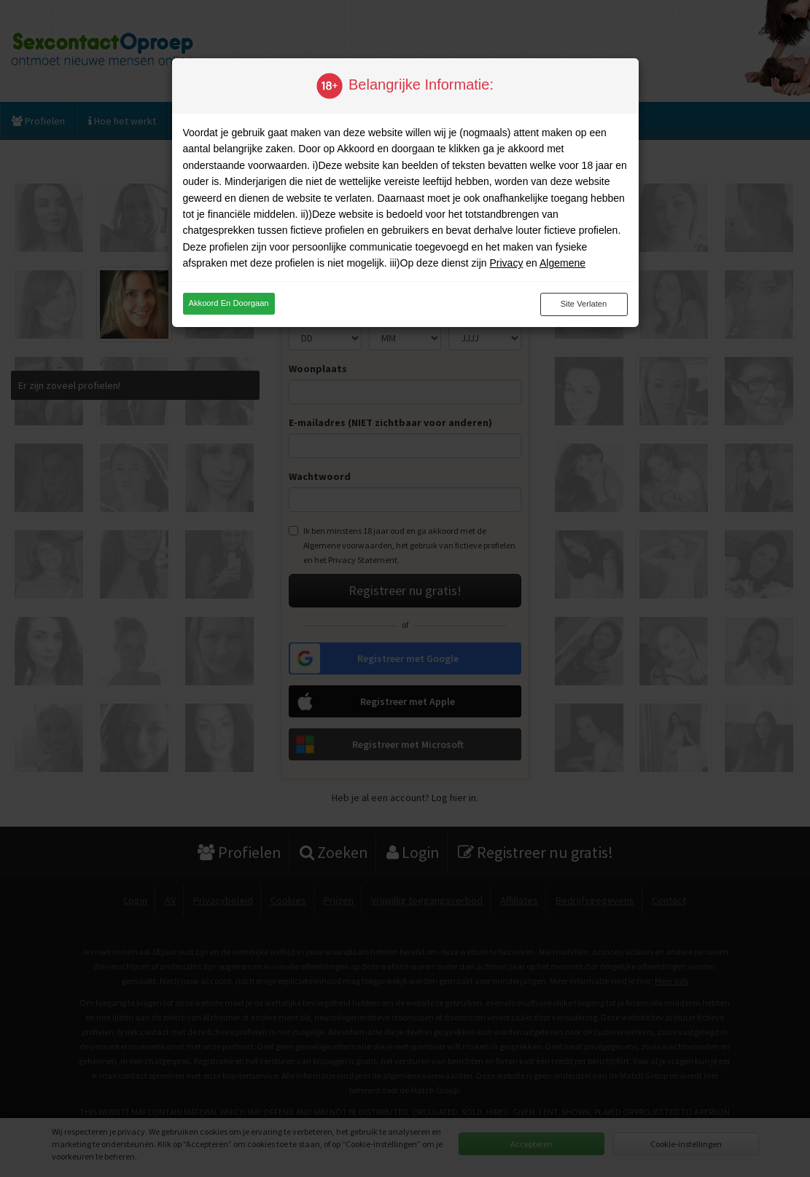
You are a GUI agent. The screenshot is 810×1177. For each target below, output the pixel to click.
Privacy (506, 263)
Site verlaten (584, 303)
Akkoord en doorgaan (229, 303)
